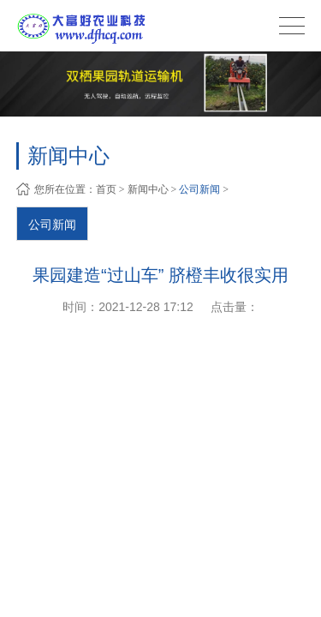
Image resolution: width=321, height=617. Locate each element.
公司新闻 (199, 189)
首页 (106, 189)
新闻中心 (148, 189)
